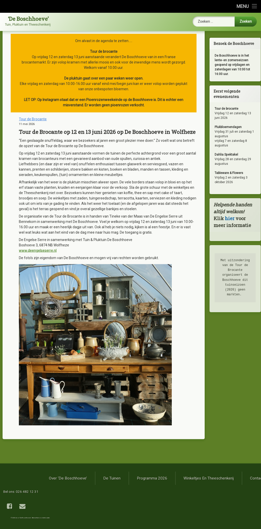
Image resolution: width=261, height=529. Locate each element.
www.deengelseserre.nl (38, 189)
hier (237, 218)
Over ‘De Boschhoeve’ (142, 478)
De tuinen (186, 478)
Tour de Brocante (33, 58)
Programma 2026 (226, 478)
